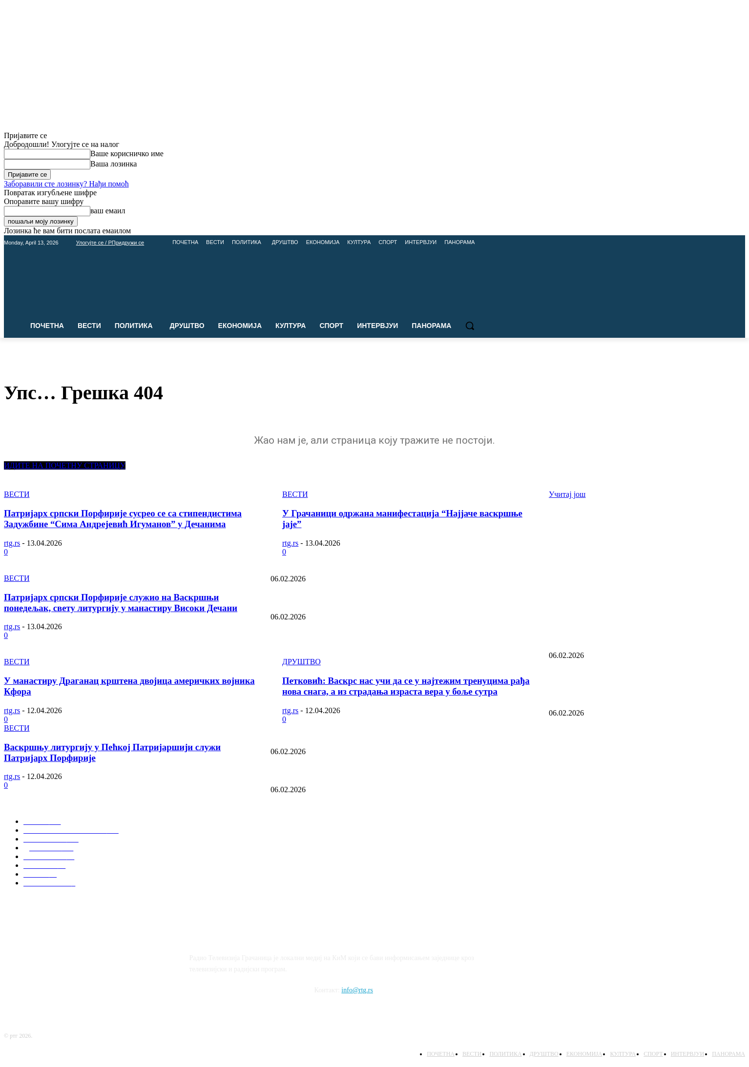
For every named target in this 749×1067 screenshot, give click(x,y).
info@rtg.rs (357, 990)
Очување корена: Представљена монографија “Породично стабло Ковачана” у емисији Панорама (411, 601)
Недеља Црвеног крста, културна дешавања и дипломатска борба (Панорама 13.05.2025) (398, 639)
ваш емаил (107, 210)
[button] (469, 325)
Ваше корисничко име (127, 153)
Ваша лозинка (113, 164)
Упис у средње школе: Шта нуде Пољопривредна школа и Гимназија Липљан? (384, 735)
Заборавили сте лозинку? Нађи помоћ (66, 184)
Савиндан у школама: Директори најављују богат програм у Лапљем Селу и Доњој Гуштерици (408, 774)
